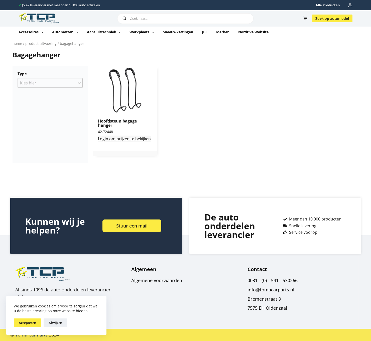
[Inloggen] (350, 5)
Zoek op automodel (332, 18)
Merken (222, 32)
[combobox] (47, 82)
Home (17, 43)
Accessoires (32, 32)
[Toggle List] (79, 82)
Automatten (66, 32)
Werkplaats (143, 32)
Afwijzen (55, 322)
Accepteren (27, 322)
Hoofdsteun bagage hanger (117, 123)
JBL (204, 32)
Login (103, 139)
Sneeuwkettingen (178, 32)
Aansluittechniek (105, 32)
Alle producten (328, 5)
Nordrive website (253, 32)
